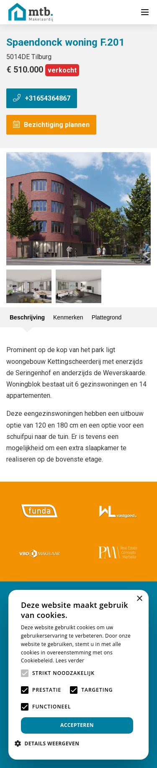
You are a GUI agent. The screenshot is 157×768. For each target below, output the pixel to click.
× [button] (139, 599)
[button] (50, 743)
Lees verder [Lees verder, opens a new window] (70, 660)
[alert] (78, 675)
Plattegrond (107, 317)
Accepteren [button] (77, 725)
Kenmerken (68, 317)
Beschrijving (27, 317)
